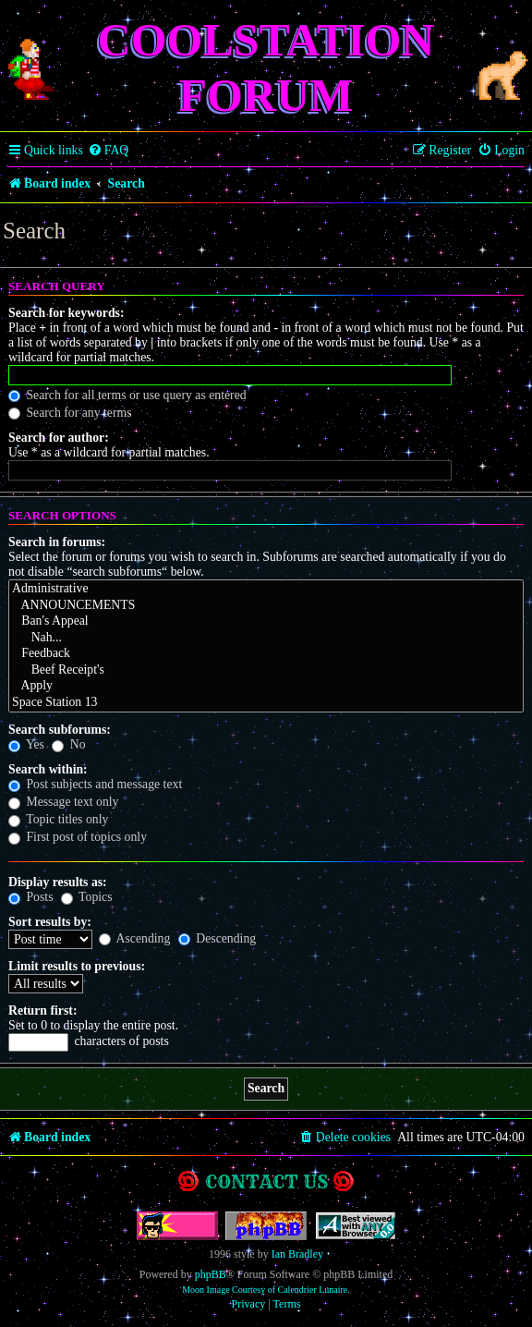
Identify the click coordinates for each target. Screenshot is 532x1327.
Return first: (42, 1010)
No (68, 744)
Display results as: (57, 882)
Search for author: (58, 437)
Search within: (48, 769)
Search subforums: (59, 730)
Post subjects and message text (95, 784)
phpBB (210, 1274)
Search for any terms (70, 413)
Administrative (266, 589)
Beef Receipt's (266, 671)
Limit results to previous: (76, 966)
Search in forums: (56, 542)
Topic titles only (58, 819)
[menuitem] (108, 150)
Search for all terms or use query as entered (127, 395)
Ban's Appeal (266, 622)
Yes (26, 744)
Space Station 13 (266, 703)
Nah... (266, 638)
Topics (87, 897)
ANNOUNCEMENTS (266, 606)
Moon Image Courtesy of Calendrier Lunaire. (266, 1289)
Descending (217, 938)
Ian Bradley (297, 1254)
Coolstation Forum (266, 67)
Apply (266, 686)
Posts (30, 897)
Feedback (266, 654)
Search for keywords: (66, 313)
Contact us (266, 1181)
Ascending (135, 938)
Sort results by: (49, 922)
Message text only (63, 802)
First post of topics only (77, 837)
